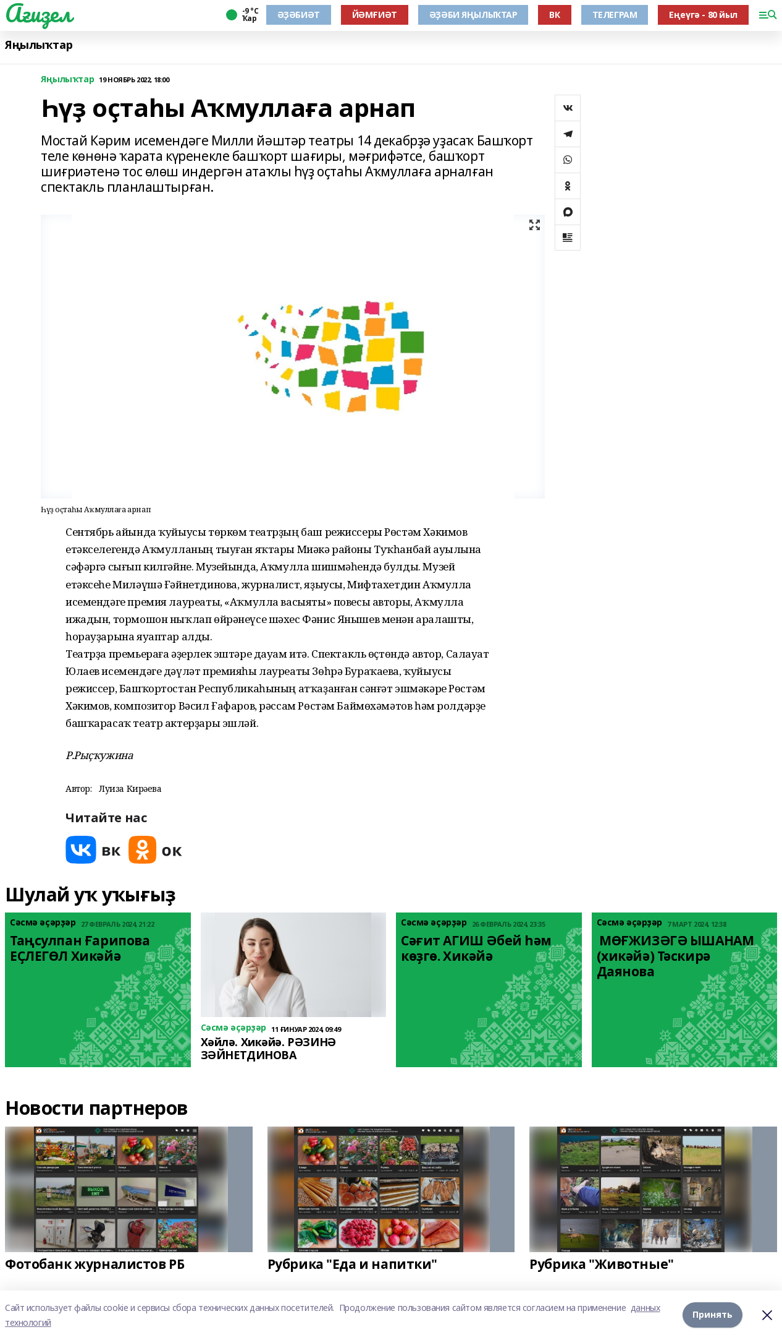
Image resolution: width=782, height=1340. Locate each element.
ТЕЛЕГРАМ (614, 14)
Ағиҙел (38, 13)
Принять (712, 1315)
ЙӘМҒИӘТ (374, 14)
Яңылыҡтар (38, 44)
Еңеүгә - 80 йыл (703, 14)
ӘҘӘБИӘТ (298, 14)
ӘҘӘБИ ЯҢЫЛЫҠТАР (473, 14)
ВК (554, 14)
